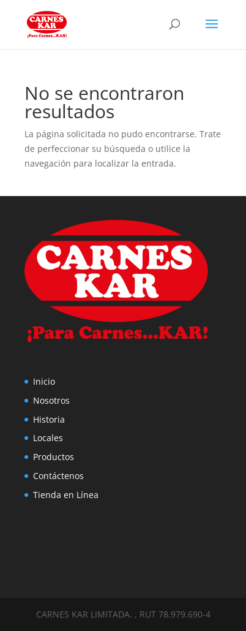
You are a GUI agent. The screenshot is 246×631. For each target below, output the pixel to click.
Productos (53, 457)
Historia (49, 419)
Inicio (44, 381)
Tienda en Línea (66, 495)
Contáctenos (58, 476)
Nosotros (51, 400)
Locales (48, 438)
